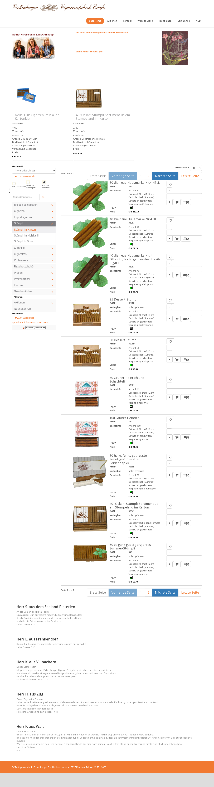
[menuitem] (95, 21)
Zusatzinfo (18, 144)
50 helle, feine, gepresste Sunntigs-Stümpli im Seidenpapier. (128, 473)
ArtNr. (113, 200)
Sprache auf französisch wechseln (30, 336)
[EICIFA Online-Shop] (59, 6)
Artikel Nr (17, 137)
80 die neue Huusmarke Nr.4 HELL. (135, 196)
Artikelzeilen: (182, 181)
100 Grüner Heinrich (124, 431)
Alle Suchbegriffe (19, 200)
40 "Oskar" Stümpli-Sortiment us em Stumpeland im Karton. (103, 130)
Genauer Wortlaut (46, 200)
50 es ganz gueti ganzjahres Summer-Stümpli (130, 560)
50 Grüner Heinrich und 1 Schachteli (128, 393)
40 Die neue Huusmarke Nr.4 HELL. (135, 233)
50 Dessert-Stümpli (124, 354)
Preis (15, 165)
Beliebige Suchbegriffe (31, 200)
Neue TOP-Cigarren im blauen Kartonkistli (37, 130)
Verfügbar (115, 320)
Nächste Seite (165, 189)
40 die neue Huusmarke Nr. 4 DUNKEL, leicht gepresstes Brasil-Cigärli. (135, 273)
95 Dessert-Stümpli (124, 313)
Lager (113, 221)
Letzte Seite (190, 189)
